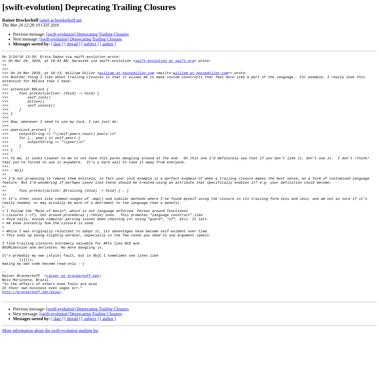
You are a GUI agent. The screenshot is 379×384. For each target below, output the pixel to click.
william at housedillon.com (126, 76)
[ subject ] (90, 44)
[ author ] (108, 44)
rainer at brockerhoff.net (60, 20)
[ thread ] (72, 44)
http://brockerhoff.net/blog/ (31, 339)
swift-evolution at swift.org (164, 62)
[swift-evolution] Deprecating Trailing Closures (87, 34)
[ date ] (57, 44)
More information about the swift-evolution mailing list (50, 379)
